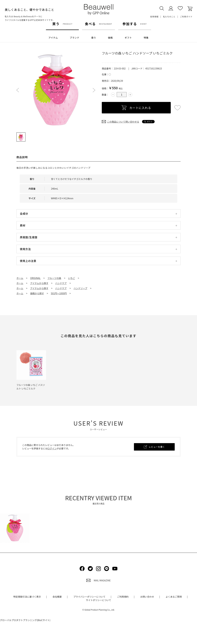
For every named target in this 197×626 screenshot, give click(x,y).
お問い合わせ (147, 596)
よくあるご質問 (174, 596)
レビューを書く (157, 446)
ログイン (52, 448)
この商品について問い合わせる (123, 121)
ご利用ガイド (186, 16)
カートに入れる (140, 108)
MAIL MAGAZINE (98, 580)
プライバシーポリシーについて (89, 596)
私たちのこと (169, 16)
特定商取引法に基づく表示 (27, 596)
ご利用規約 (123, 596)
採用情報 (154, 16)
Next (94, 90)
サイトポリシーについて (98, 600)
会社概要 (57, 596)
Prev (17, 90)
